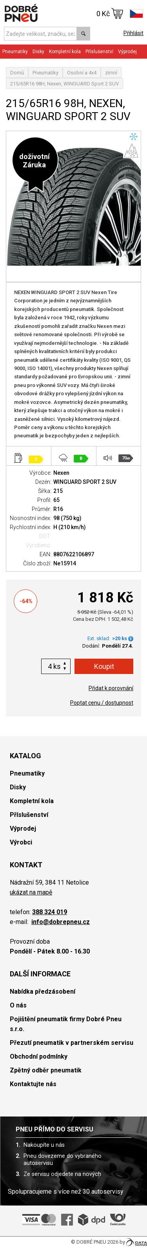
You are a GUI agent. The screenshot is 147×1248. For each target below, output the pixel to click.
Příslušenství (99, 51)
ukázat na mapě (31, 892)
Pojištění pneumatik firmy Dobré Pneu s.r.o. (66, 1024)
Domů (17, 73)
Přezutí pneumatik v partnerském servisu (71, 1042)
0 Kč (109, 13)
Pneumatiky (15, 51)
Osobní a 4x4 (81, 73)
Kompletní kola (65, 51)
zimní (111, 73)
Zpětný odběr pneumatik (46, 1070)
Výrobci (21, 842)
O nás (18, 1005)
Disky (38, 51)
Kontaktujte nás (33, 1084)
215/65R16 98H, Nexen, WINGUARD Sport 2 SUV (64, 84)
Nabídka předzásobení (42, 991)
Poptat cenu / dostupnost (101, 703)
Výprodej (127, 51)
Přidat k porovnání (111, 688)
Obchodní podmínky (38, 1056)
